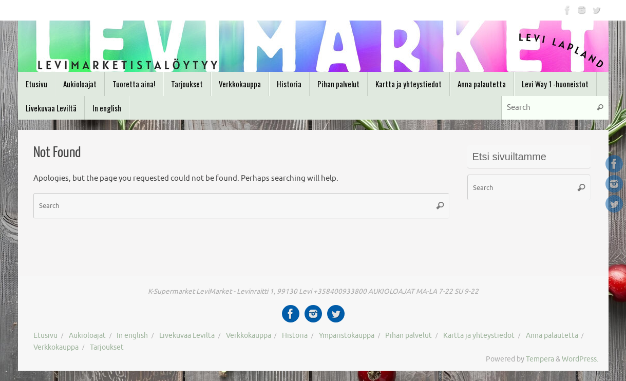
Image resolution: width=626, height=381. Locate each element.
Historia (295, 335)
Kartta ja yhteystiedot (479, 335)
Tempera (540, 359)
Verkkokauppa (248, 335)
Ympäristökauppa (346, 335)
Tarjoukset (107, 347)
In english (132, 335)
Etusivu (45, 335)
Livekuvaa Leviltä (187, 335)
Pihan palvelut (408, 335)
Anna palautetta (552, 335)
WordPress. (580, 359)
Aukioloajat (87, 335)
